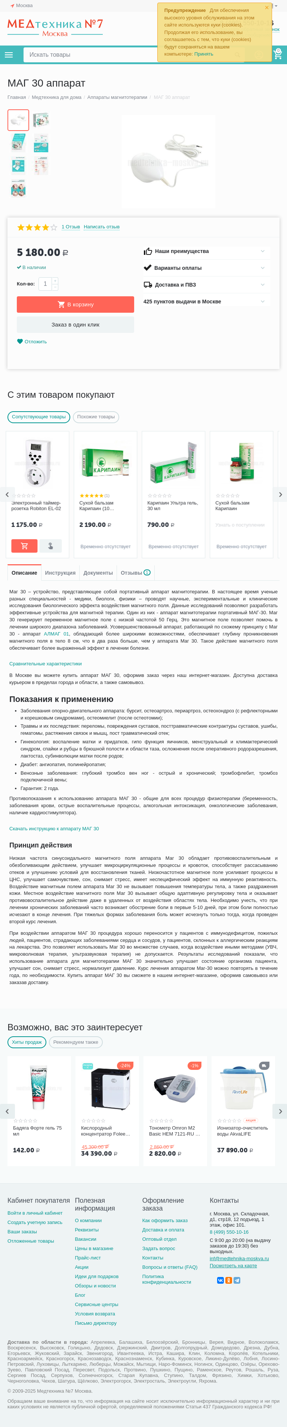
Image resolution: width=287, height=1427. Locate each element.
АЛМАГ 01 (56, 634)
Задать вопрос (158, 1248)
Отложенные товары (30, 1241)
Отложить (32, 341)
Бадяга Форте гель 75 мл (37, 1131)
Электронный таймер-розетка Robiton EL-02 (38, 506)
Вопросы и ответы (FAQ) (170, 1267)
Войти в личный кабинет (35, 1213)
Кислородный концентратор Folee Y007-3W (103, 1131)
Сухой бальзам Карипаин (234, 506)
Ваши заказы (22, 1231)
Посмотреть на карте (233, 1265)
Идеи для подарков (96, 1276)
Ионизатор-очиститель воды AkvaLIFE (242, 1131)
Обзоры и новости (95, 1286)
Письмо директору (96, 1323)
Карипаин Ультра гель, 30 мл (174, 506)
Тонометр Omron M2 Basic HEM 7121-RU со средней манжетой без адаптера (175, 1131)
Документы (98, 573)
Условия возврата (95, 1314)
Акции (81, 1267)
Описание (24, 573)
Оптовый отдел (159, 1239)
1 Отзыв (71, 226)
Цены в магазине (94, 1248)
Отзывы (136, 572)
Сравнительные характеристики (45, 663)
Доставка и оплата (163, 1230)
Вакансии (85, 1239)
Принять (203, 54)
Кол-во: (26, 284)
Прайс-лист (88, 1258)
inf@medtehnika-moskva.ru (239, 1258)
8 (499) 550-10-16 (229, 1232)
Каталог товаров (9, 55)
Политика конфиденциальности (166, 1279)
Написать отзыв (102, 226)
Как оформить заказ (165, 1220)
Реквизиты (87, 1230)
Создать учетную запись (34, 1222)
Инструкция (60, 573)
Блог (80, 1295)
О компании (88, 1220)
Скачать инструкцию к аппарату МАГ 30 (54, 828)
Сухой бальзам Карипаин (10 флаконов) (98, 506)
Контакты (152, 1258)
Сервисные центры (96, 1304)
